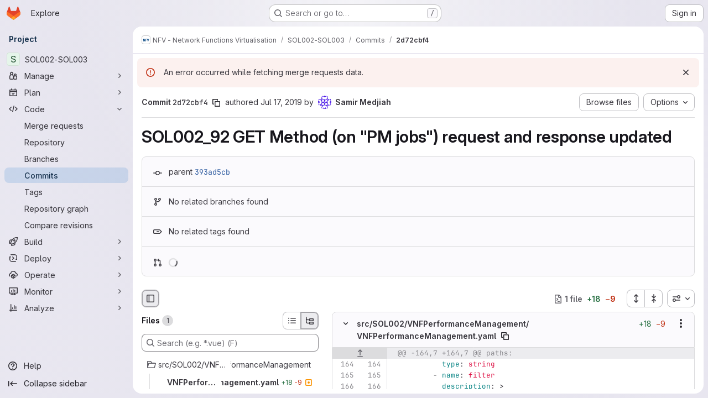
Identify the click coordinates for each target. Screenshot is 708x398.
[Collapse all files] (654, 298)
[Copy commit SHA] (216, 102)
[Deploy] (66, 258)
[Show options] (681, 324)
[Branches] (66, 158)
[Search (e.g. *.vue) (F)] (230, 343)
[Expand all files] (635, 298)
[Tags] (66, 192)
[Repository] (66, 142)
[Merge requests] (66, 125)
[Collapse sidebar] (66, 383)
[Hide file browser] (150, 298)
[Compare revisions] (66, 225)
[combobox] (681, 298)
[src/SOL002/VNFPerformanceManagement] (230, 365)
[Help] (66, 366)
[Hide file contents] (345, 324)
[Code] (66, 109)
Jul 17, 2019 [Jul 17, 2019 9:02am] (281, 102)
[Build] (66, 241)
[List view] (291, 320)
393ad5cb (212, 172)
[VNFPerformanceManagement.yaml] (230, 382)
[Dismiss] (686, 72)
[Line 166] (344, 386)
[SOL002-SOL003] (66, 59)
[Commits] (66, 175)
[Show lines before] (359, 353)
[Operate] (66, 274)
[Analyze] (66, 308)
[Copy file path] (505, 336)
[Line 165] (344, 375)
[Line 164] (344, 364)
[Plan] (66, 92)
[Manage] (66, 75)
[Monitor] (66, 291)
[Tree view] (310, 320)
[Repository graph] (66, 208)
